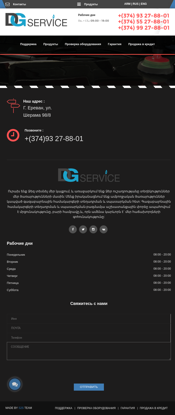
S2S (21, 408)
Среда (11, 269)
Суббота (12, 290)
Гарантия (114, 44)
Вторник (12, 261)
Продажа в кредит (141, 44)
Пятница (12, 283)
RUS (136, 3)
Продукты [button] (50, 44)
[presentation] (41, 370)
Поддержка (28, 44)
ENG (144, 3)
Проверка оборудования (83, 44)
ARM (127, 3)
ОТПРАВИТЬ (89, 387)
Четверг (12, 276)
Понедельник (16, 254)
